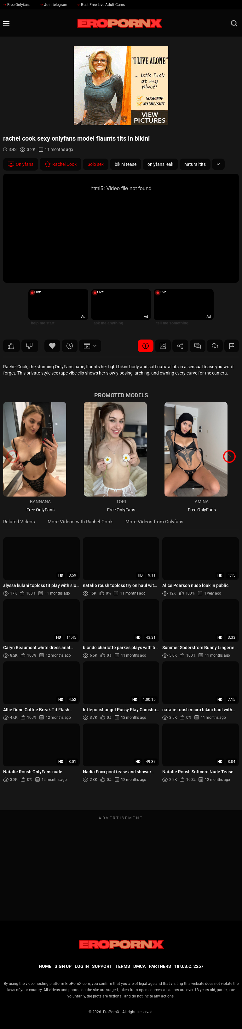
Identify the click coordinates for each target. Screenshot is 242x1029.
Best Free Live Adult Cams (101, 5)
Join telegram (53, 5)
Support (102, 966)
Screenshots (163, 346)
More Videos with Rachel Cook (80, 522)
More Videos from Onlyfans (154, 522)
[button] (229, 456)
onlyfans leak (160, 164)
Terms (122, 966)
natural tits (195, 164)
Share (180, 346)
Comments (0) (197, 346)
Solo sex (96, 164)
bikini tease (125, 164)
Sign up (63, 966)
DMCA (139, 966)
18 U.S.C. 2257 (189, 966)
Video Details (145, 346)
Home (45, 966)
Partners (160, 966)
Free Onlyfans (16, 5)
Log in (82, 966)
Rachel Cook (60, 164)
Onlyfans (20, 164)
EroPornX (111, 1012)
